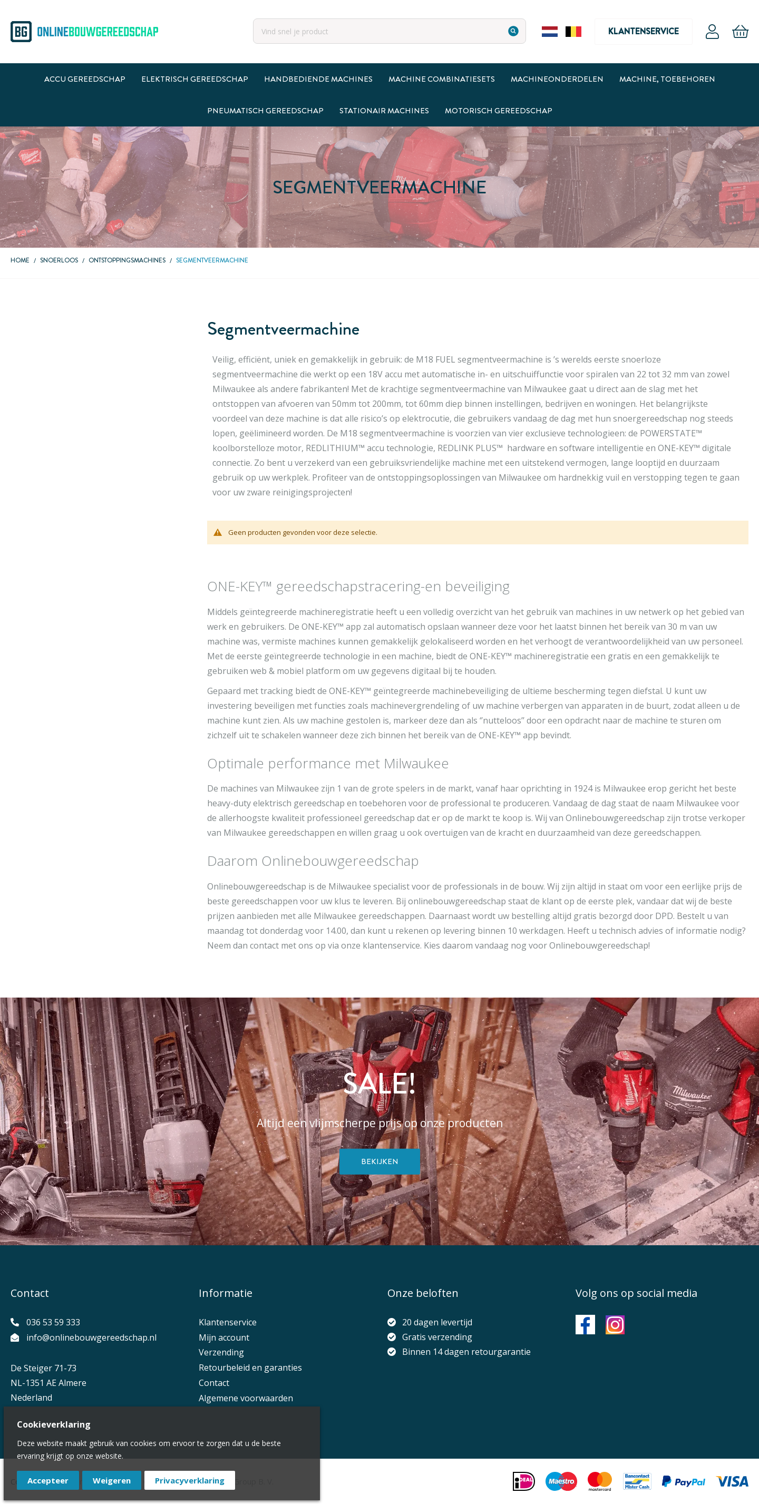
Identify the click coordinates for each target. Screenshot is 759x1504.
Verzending (221, 1352)
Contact (214, 1383)
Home (20, 260)
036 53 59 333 (53, 1322)
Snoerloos (59, 260)
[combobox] (389, 31)
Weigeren (112, 1480)
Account (712, 31)
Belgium (573, 31)
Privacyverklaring (190, 1480)
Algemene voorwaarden (246, 1398)
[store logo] (84, 31)
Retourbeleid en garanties (250, 1367)
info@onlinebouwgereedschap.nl (91, 1337)
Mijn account (224, 1337)
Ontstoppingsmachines (127, 260)
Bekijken (379, 1161)
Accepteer (48, 1480)
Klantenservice (643, 31)
